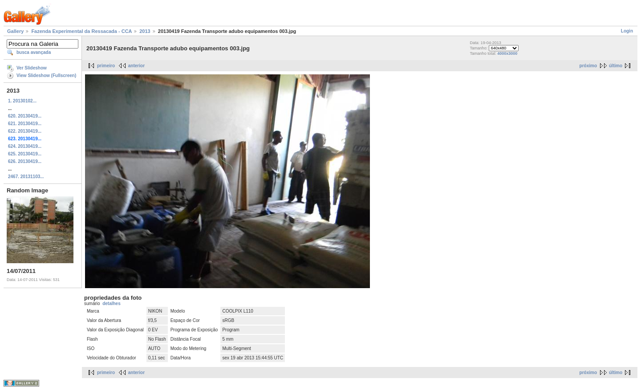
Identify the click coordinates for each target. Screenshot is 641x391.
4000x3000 (507, 53)
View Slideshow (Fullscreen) (46, 75)
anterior (136, 65)
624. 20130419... (24, 146)
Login (627, 31)
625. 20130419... (24, 153)
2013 (144, 31)
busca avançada (33, 52)
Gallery (15, 31)
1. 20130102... (22, 100)
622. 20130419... (24, 131)
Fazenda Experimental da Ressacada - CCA (81, 31)
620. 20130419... (24, 116)
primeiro (106, 65)
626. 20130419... (24, 161)
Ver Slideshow (31, 67)
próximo (588, 65)
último (615, 65)
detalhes (111, 303)
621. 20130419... (24, 123)
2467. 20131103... (26, 176)
